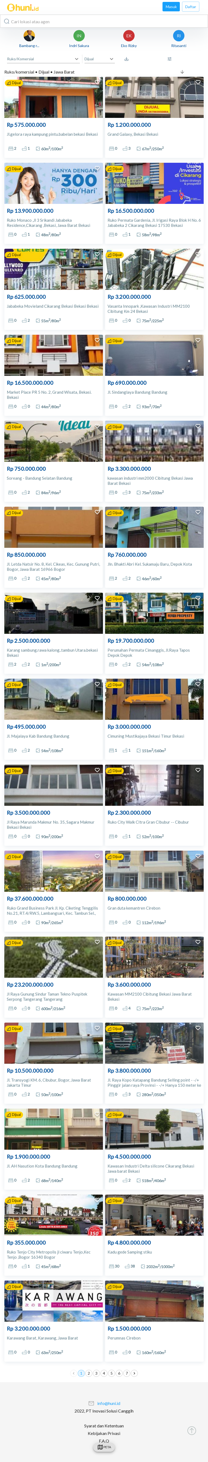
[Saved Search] (127, 58)
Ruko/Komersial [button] (20, 59)
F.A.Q (104, 1440)
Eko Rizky (129, 45)
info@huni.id (108, 1403)
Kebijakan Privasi (104, 1433)
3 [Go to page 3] (96, 1373)
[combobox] (104, 21)
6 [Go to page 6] (119, 1373)
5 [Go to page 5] (111, 1373)
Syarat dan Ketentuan (104, 1425)
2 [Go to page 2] (89, 1373)
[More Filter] (171, 58)
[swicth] (104, 1447)
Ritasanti (178, 45)
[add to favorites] (97, 82)
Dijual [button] (89, 59)
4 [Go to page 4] (104, 1373)
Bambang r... (29, 45)
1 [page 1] (81, 1373)
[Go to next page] (134, 1373)
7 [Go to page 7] (126, 1373)
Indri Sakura (79, 45)
